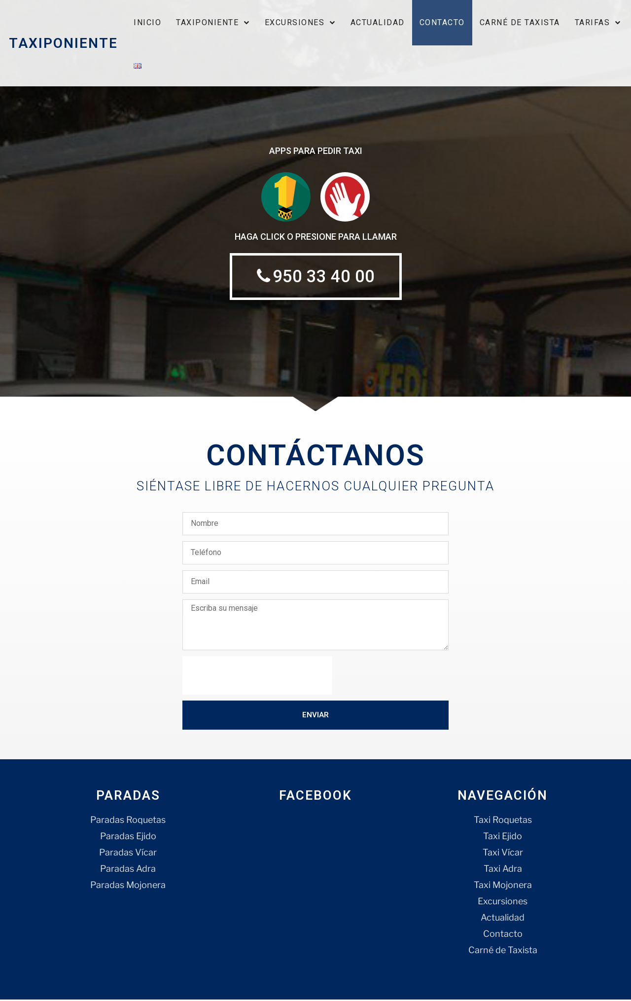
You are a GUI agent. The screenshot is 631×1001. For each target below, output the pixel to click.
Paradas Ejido (128, 837)
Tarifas (598, 22)
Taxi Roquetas (503, 821)
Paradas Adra (128, 870)
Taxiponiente (213, 22)
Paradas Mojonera (128, 886)
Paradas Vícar (128, 854)
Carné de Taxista (520, 22)
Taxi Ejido (502, 837)
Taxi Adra (503, 870)
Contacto (442, 22)
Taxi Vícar (503, 854)
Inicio (147, 22)
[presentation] (257, 677)
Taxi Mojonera (503, 886)
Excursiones (300, 22)
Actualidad (378, 22)
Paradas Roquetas (128, 821)
